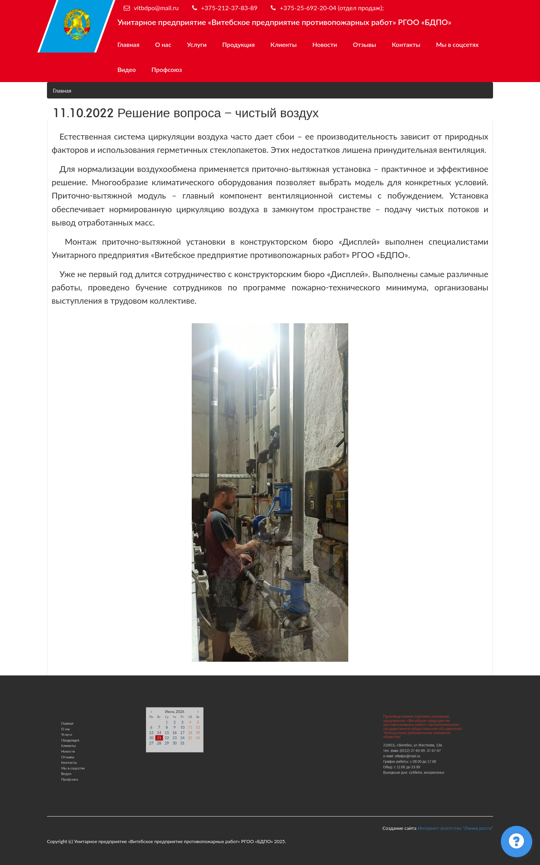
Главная (128, 44)
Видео (126, 69)
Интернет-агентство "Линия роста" (455, 828)
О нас (163, 44)
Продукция (238, 44)
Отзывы (364, 44)
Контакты (406, 44)
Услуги (197, 44)
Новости (324, 44)
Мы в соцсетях (457, 44)
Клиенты (283, 44)
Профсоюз (166, 69)
